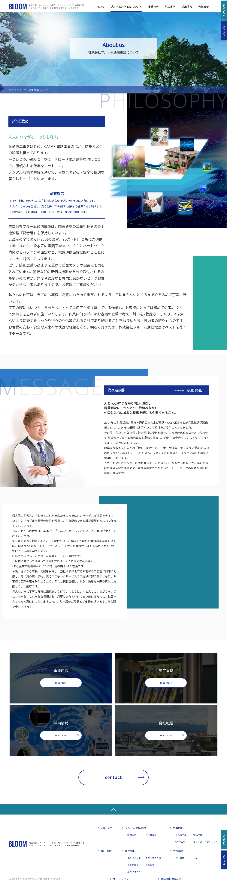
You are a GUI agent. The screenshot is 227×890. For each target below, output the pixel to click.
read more (61, 682)
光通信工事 (180, 835)
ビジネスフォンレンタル (205, 841)
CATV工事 (180, 841)
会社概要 (203, 6)
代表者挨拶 (151, 835)
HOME (100, 6)
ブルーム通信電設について (126, 6)
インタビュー (134, 864)
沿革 (195, 858)
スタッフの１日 (153, 858)
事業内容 (153, 6)
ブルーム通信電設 (135, 828)
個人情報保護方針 (171, 879)
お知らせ (106, 828)
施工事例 (170, 6)
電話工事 (197, 835)
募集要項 (149, 864)
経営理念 (131, 835)
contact (113, 777)
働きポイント (134, 858)
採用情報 (187, 6)
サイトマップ (121, 879)
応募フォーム (134, 871)
